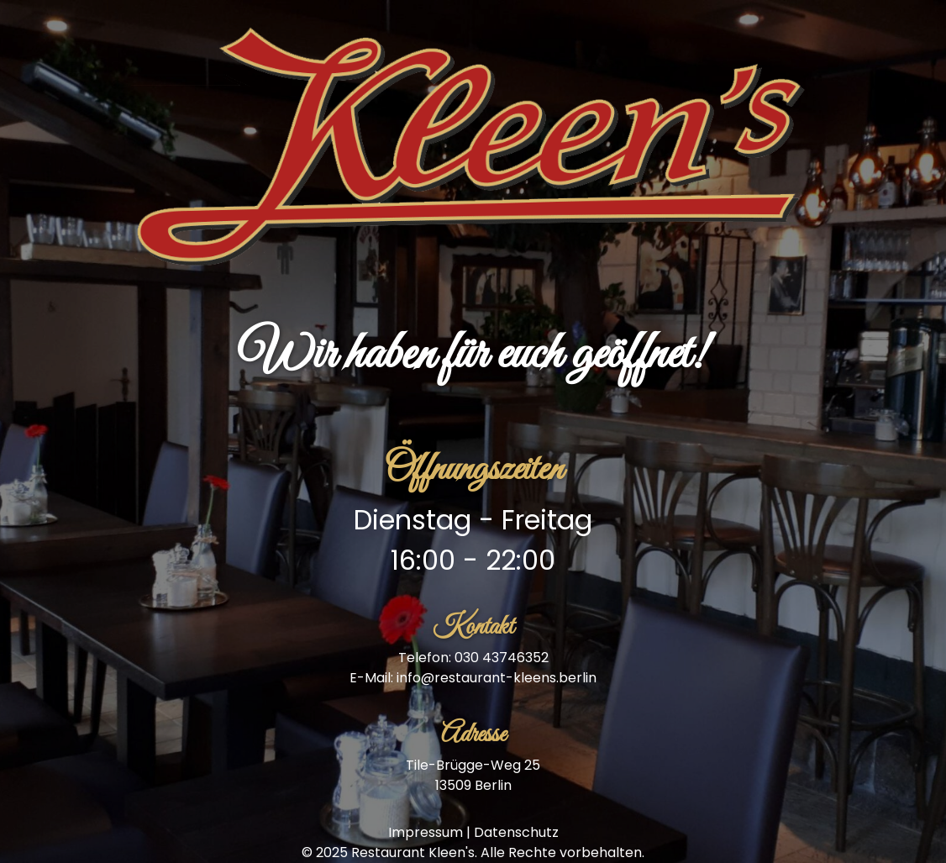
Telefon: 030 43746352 (473, 657)
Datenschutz (516, 832)
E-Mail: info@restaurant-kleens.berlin (473, 677)
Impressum (425, 832)
